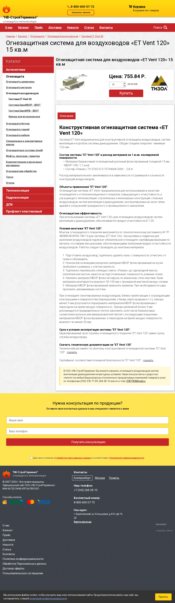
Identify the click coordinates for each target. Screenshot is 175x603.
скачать (72, 352)
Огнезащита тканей (17, 129)
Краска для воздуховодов (24, 116)
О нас (8, 27)
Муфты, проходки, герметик (23, 156)
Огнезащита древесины (20, 81)
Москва (100, 478)
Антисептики (15, 69)
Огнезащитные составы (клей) (24, 150)
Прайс (39, 27)
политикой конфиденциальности (48, 598)
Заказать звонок (80, 12)
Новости (73, 27)
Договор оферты (13, 568)
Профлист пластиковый (24, 211)
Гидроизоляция (17, 197)
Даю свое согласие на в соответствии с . (89, 458)
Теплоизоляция (17, 190)
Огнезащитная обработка (21, 171)
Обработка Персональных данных (24, 563)
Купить (126, 93)
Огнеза (10, 182)
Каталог (23, 27)
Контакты (106, 27)
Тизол (9, 177)
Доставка (55, 27)
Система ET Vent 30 (92, 36)
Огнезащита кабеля (18, 135)
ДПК (9, 204)
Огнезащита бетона (18, 123)
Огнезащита (15, 76)
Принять (163, 596)
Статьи (89, 27)
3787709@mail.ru (135, 381)
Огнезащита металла (19, 87)
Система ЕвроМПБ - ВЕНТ (24, 110)
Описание (66, 116)
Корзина (139, 6)
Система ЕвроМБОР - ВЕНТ (25, 105)
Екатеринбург (82, 478)
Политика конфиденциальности (23, 559)
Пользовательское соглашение (23, 573)
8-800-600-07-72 (82, 6)
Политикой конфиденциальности (127, 458)
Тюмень (114, 478)
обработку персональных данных (73, 458)
